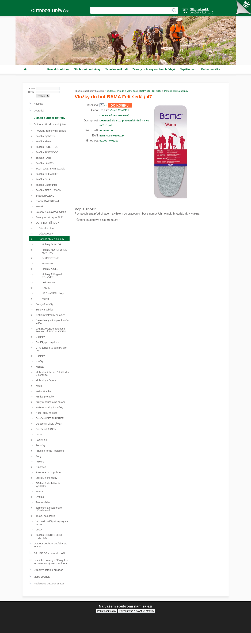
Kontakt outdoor (58, 69)
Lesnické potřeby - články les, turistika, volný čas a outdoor (51, 562)
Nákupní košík (199, 9)
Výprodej (39, 110)
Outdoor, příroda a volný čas (122, 91)
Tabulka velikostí (116, 69)
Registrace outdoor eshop (49, 583)
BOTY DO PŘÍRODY (150, 91)
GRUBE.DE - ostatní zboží (49, 553)
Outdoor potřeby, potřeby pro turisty (50, 545)
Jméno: (32, 88)
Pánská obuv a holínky (176, 91)
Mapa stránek (42, 576)
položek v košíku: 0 (202, 11)
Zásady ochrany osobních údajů (153, 69)
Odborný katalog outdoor (48, 569)
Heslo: (31, 92)
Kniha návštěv (210, 69)
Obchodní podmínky (87, 69)
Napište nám (188, 69)
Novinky (38, 103)
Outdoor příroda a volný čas (50, 124)
